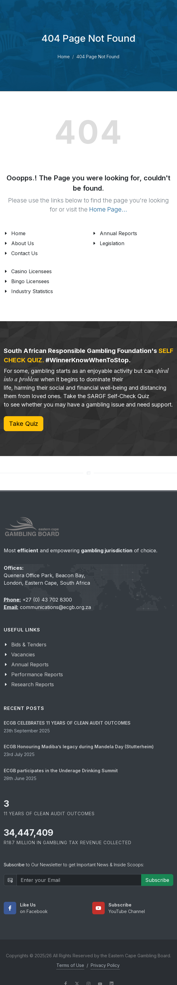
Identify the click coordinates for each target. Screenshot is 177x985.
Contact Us (24, 253)
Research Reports (32, 684)
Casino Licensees (31, 271)
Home (64, 56)
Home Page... (108, 209)
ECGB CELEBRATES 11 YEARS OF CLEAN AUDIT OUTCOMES (67, 723)
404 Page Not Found (97, 56)
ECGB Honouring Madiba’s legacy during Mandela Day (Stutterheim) (79, 746)
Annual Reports (118, 233)
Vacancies (23, 654)
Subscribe (157, 880)
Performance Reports (37, 674)
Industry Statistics (32, 291)
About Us (22, 243)
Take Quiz (23, 423)
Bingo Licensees (30, 281)
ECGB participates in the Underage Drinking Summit (61, 770)
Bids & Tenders (28, 644)
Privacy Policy (105, 965)
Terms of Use (70, 965)
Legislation (112, 243)
